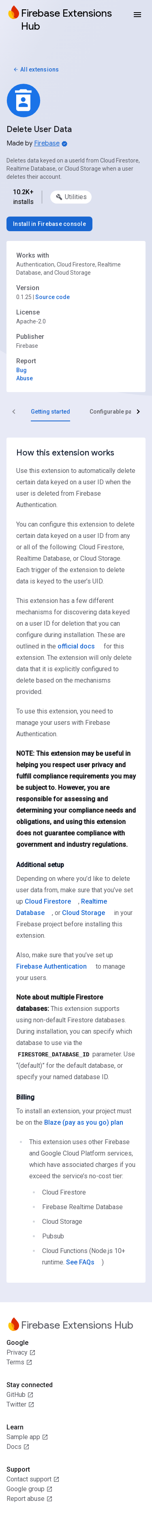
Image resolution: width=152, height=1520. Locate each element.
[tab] (50, 411)
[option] (71, 197)
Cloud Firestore (48, 901)
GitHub (20, 1395)
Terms (19, 1362)
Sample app (27, 1437)
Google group (29, 1489)
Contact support (33, 1479)
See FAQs (80, 1262)
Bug (21, 370)
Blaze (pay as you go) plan (83, 1122)
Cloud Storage (83, 913)
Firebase (47, 143)
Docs (18, 1447)
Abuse (24, 378)
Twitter (20, 1404)
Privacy (21, 1352)
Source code (52, 297)
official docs (76, 646)
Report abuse (29, 1499)
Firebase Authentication (51, 966)
